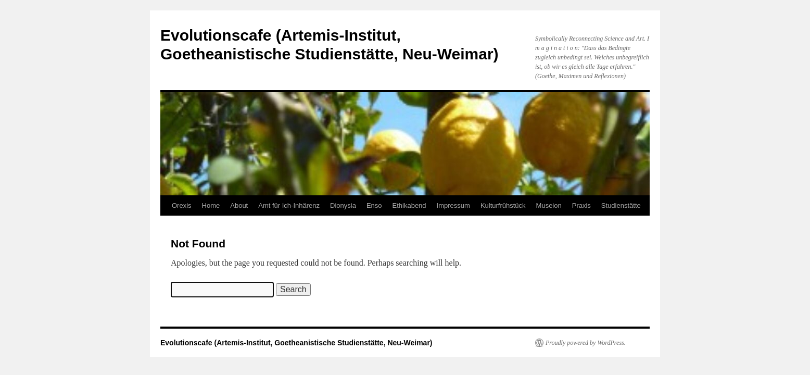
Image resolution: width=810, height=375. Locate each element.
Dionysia (343, 205)
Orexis (182, 205)
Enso (374, 205)
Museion (549, 205)
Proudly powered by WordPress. (586, 342)
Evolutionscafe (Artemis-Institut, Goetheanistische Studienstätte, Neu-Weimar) (296, 343)
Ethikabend (409, 205)
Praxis (581, 205)
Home (211, 205)
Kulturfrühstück (503, 205)
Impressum (453, 205)
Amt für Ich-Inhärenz (289, 205)
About (239, 205)
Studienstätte (621, 205)
